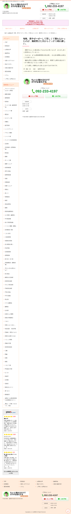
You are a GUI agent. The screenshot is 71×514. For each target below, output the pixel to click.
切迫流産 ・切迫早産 (10, 328)
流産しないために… (10, 325)
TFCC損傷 (8, 295)
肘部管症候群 (8, 281)
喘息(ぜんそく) (9, 387)
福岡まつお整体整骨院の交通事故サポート (11, 399)
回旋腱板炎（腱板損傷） (10, 263)
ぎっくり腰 (8, 160)
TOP (5, 33)
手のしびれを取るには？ (10, 269)
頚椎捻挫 (7, 182)
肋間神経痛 (8, 174)
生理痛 (7, 380)
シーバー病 (8, 136)
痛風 (6, 361)
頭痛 (6, 358)
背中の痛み (8, 171)
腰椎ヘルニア (8, 163)
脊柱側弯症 (8, 204)
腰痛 (6, 156)
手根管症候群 (8, 288)
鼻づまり (7, 391)
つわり (7, 321)
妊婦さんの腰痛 (9, 314)
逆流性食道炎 (8, 347)
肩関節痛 (7, 255)
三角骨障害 (8, 237)
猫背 (6, 200)
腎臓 (6, 354)
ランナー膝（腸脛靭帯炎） (11, 106)
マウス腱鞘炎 (8, 303)
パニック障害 (8, 339)
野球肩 (7, 153)
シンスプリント (9, 129)
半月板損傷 (8, 218)
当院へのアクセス (48, 28)
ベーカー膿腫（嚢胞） (11, 226)
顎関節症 (7, 196)
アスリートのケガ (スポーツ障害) (10, 89)
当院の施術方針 (9, 67)
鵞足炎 (7, 114)
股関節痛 (7, 98)
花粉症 (7, 383)
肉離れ (7, 121)
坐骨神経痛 (8, 167)
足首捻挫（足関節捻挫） (10, 148)
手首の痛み (8, 292)
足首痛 (7, 143)
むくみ (7, 372)
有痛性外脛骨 (8, 240)
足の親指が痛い (9, 244)
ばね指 (7, 310)
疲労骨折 (7, 125)
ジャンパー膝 (8, 110)
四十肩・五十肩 (9, 259)
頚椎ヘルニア (8, 185)
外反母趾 (7, 248)
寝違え (7, 189)
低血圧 (7, 376)
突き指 (7, 299)
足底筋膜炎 (8, 251)
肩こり (7, 193)
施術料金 (22, 28)
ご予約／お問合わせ (62, 28)
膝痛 (6, 207)
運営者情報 (8, 71)
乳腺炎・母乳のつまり (11, 332)
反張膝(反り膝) (9, 229)
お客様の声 (35, 28)
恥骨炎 (7, 101)
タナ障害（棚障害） (10, 215)
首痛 (6, 178)
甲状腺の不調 (8, 369)
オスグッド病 (8, 118)
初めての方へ (9, 28)
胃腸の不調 (8, 343)
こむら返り (8, 233)
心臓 (6, 350)
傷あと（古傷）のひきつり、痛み (11, 404)
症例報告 (7, 56)
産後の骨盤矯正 (9, 317)
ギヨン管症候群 (9, 284)
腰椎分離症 (8, 94)
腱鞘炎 (7, 306)
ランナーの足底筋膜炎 (11, 140)
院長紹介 (7, 45)
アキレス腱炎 (8, 132)
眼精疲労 (7, 394)
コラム (7, 75)
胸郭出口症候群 (9, 277)
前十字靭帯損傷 (9, 222)
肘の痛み (7, 273)
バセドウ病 (8, 365)
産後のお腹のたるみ (10, 336)
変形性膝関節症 (9, 211)
